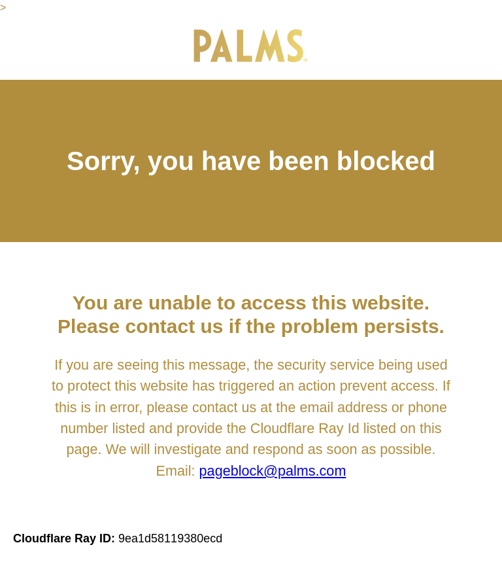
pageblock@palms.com (272, 471)
